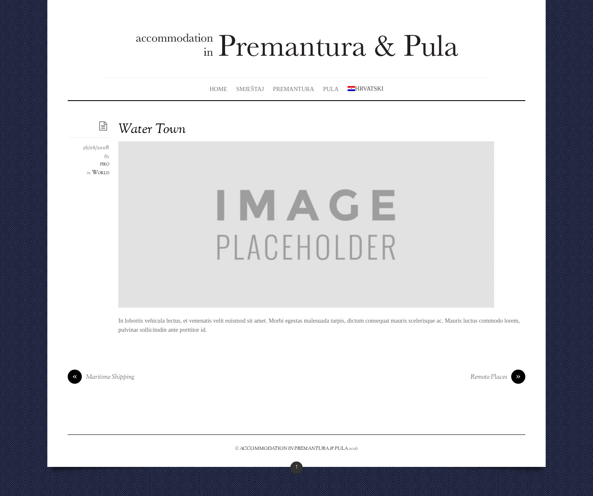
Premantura (293, 89)
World (100, 173)
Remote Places (497, 377)
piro (104, 164)
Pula (331, 89)
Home (218, 89)
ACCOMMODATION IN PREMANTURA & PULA (294, 448)
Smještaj (250, 89)
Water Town (152, 130)
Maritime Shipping (101, 377)
